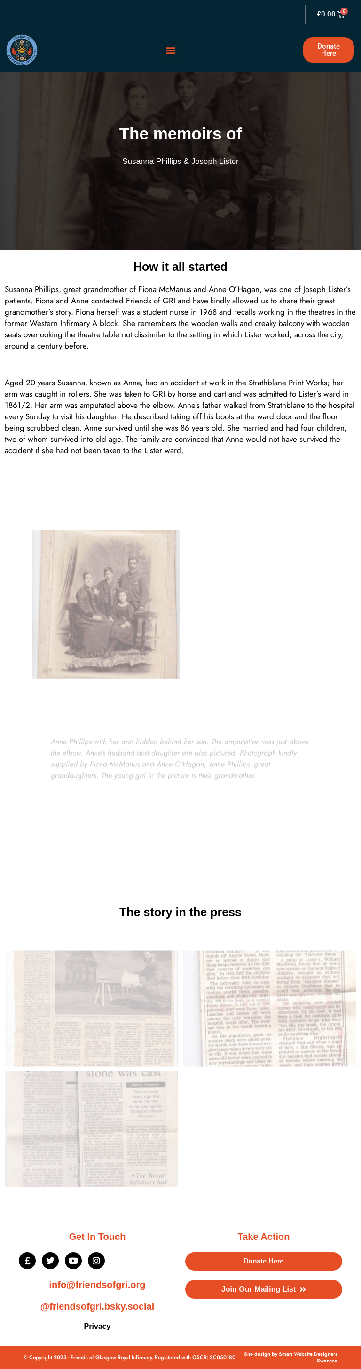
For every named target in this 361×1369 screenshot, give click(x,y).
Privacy (97, 1326)
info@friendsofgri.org (97, 1284)
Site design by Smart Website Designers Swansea (290, 1357)
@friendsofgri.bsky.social (97, 1306)
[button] (170, 50)
